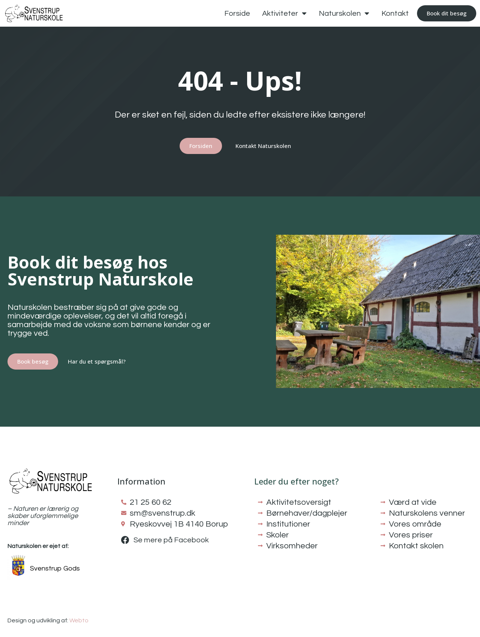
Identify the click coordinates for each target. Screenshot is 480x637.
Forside (237, 13)
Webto (78, 620)
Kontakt (395, 13)
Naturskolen (344, 13)
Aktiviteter (284, 13)
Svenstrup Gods (55, 568)
